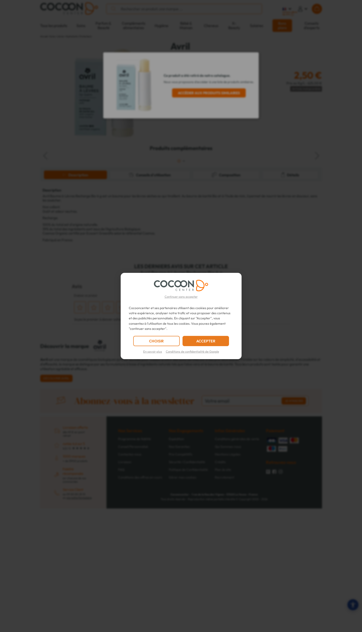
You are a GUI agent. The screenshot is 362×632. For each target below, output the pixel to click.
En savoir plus (152, 351)
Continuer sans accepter (181, 296)
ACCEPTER (205, 341)
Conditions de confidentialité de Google (192, 351)
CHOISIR (156, 341)
